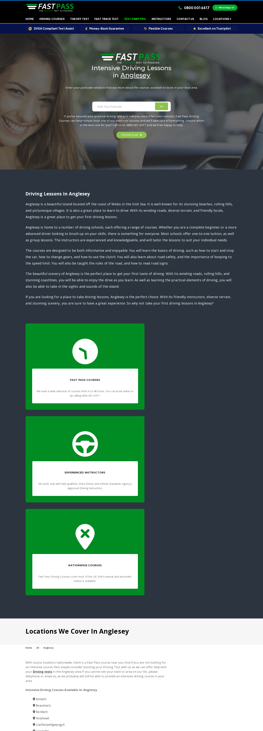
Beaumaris (42, 520)
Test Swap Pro (135, 19)
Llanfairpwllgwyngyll (48, 539)
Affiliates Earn (149, 718)
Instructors (161, 19)
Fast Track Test (106, 19)
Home (30, 19)
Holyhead (41, 533)
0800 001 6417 (193, 8)
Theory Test (79, 19)
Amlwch (39, 513)
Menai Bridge (44, 552)
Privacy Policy (124, 718)
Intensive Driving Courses (148, 687)
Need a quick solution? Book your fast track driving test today (153, 695)
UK (37, 457)
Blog (204, 19)
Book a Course (176, 611)
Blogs (136, 718)
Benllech (40, 526)
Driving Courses (52, 19)
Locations (222, 19)
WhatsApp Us (225, 7)
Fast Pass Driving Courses (115, 687)
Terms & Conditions (103, 718)
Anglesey (48, 457)
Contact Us (185, 19)
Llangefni (41, 545)
